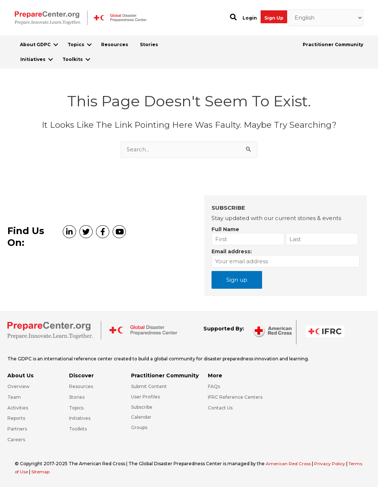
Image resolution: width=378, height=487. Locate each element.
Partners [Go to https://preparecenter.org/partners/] (17, 429)
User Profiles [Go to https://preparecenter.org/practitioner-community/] (145, 396)
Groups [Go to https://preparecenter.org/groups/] (139, 427)
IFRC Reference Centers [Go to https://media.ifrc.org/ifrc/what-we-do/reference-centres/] (235, 397)
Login (250, 18)
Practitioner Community (333, 44)
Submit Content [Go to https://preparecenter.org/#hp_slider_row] (149, 386)
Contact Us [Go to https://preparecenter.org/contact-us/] (220, 408)
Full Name (225, 229)
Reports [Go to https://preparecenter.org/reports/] (16, 418)
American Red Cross (289, 463)
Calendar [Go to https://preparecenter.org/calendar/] (141, 417)
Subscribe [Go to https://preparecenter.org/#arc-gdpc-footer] (141, 407)
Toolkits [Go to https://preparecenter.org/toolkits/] (78, 429)
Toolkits (72, 59)
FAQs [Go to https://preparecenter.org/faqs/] (214, 386)
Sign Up (274, 18)
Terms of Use (30, 471)
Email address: (232, 251)
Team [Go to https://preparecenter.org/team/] (14, 397)
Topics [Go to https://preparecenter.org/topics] (76, 408)
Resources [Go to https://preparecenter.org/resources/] (81, 386)
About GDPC (35, 44)
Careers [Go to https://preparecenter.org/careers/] (16, 439)
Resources (114, 44)
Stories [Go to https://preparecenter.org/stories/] (77, 397)
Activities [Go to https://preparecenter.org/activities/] (17, 408)
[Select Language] (326, 17)
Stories (149, 44)
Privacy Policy (331, 463)
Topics (76, 44)
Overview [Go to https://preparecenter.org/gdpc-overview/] (18, 386)
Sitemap (57, 471)
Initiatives (32, 59)
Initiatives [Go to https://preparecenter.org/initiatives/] (79, 418)
